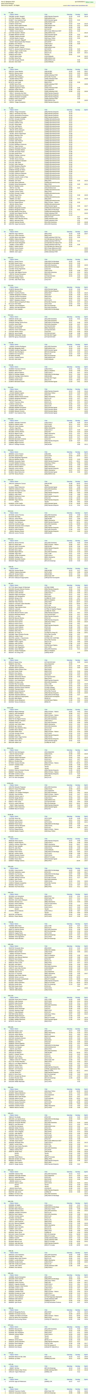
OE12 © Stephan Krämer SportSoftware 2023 (78, 5)
